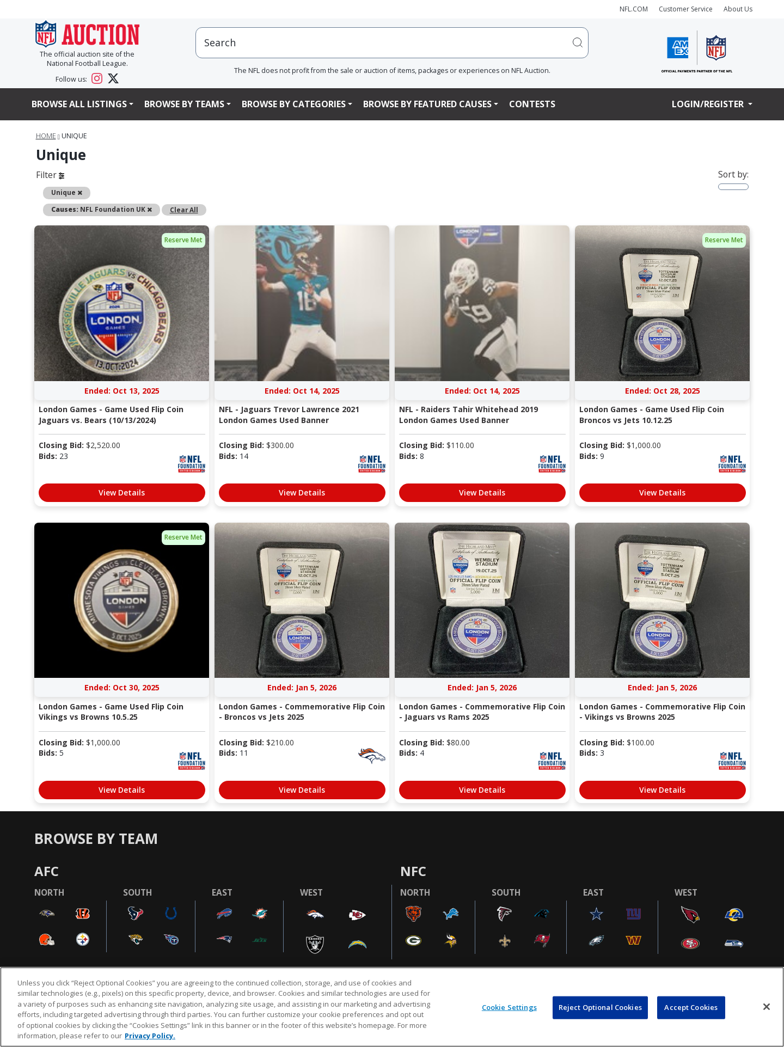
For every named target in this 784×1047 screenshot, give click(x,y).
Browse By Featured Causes (427, 104)
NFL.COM (634, 9)
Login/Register (709, 104)
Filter (50, 175)
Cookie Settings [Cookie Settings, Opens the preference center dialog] (509, 1007)
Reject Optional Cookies (600, 1007)
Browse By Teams (184, 104)
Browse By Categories (294, 104)
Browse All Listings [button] (79, 104)
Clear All (184, 209)
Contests (532, 104)
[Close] (767, 1007)
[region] (392, 1007)
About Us (738, 9)
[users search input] (392, 42)
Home (46, 135)
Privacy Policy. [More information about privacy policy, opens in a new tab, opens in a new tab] (150, 1035)
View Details (122, 492)
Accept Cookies (691, 1007)
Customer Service (686, 9)
